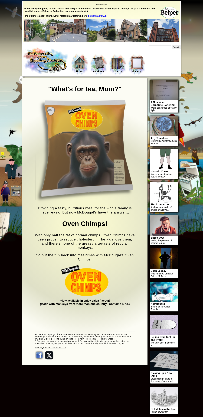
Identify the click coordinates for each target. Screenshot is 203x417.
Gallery (136, 64)
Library (117, 64)
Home (79, 64)
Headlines (98, 64)
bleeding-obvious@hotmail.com (50, 347)
